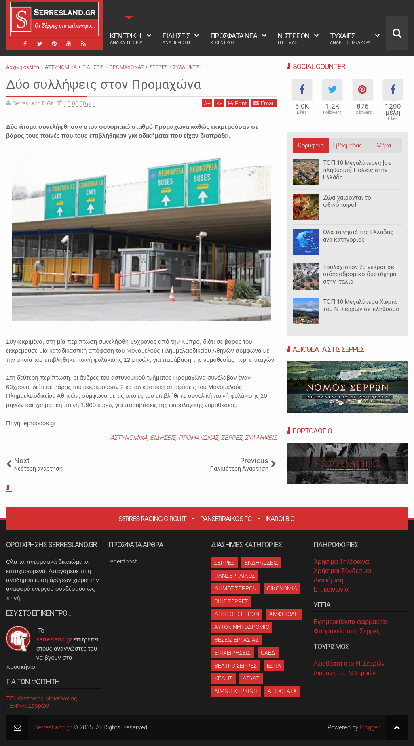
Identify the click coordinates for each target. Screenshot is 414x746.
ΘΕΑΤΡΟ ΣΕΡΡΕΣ (235, 665)
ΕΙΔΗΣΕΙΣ (176, 38)
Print (237, 103)
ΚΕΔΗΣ (223, 678)
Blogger (370, 727)
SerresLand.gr (53, 727)
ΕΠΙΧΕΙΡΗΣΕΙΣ (232, 652)
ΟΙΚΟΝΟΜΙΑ (282, 588)
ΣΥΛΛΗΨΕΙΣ (261, 437)
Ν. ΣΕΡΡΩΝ (294, 38)
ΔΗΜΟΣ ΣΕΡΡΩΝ (235, 588)
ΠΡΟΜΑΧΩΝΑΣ (198, 437)
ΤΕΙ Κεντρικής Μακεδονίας (41, 698)
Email (264, 103)
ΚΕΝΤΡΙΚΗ (126, 38)
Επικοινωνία (331, 589)
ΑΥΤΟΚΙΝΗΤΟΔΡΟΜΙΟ (241, 627)
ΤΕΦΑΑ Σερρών (27, 705)
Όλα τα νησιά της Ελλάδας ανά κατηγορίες (358, 236)
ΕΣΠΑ (274, 665)
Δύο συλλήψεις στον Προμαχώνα (103, 84)
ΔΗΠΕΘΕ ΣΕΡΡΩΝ (236, 614)
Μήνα (383, 145)
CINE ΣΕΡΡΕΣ (231, 601)
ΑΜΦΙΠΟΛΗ (284, 614)
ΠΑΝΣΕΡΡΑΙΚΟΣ (234, 575)
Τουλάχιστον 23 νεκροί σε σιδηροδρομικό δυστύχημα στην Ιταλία (359, 274)
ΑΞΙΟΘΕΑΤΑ (282, 691)
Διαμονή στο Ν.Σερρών (344, 672)
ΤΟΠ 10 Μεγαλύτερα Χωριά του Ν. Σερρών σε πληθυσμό (361, 305)
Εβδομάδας (347, 145)
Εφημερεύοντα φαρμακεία (350, 621)
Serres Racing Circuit (152, 519)
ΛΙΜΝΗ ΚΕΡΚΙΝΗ (236, 691)
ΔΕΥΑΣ (251, 678)
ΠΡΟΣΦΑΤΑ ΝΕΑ (233, 38)
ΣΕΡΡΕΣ (231, 437)
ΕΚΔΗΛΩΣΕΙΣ (261, 562)
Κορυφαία (311, 145)
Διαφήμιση (328, 580)
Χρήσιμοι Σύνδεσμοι (342, 570)
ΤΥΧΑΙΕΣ (350, 38)
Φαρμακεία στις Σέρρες (346, 631)
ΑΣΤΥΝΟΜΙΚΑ (128, 437)
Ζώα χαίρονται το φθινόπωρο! (347, 201)
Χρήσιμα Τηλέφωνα (341, 561)
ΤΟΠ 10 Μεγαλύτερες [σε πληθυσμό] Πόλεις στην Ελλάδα (357, 170)
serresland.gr (54, 639)
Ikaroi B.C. (280, 519)
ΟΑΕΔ (268, 652)
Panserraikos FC (225, 519)
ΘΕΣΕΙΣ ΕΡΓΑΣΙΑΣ (236, 640)
